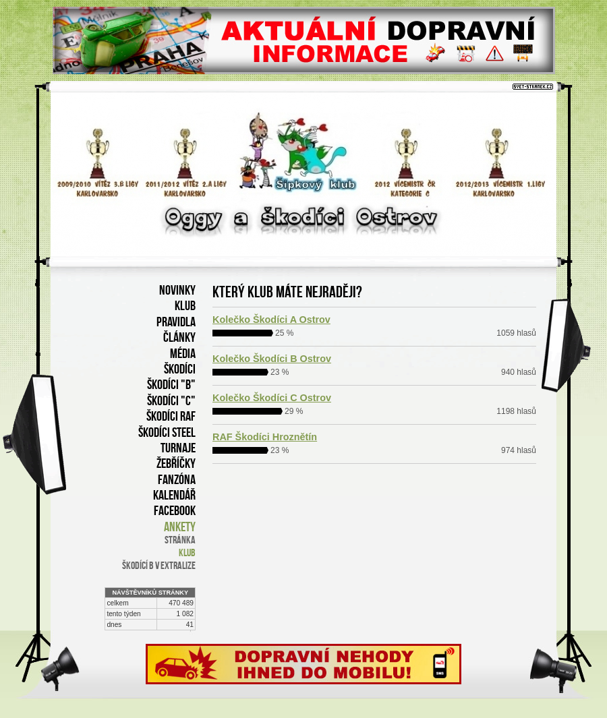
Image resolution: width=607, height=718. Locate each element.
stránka (180, 539)
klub (187, 552)
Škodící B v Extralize (159, 565)
